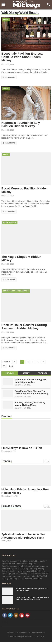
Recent (26, 373)
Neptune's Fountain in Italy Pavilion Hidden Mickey (20, 124)
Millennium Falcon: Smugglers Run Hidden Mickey (30, 380)
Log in (40, 637)
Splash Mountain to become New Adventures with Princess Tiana (23, 536)
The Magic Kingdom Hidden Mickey (21, 258)
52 (4, 366)
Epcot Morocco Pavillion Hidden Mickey (24, 190)
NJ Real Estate (22, 620)
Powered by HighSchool (20, 637)
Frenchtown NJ (9, 620)
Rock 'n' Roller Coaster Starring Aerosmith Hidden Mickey (24, 326)
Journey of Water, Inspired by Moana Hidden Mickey (30, 403)
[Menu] (3, 4)
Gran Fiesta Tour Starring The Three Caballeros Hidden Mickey (31, 392)
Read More (9, 77)
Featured (42, 373)
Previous (6, 362)
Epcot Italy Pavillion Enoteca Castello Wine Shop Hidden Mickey (22, 57)
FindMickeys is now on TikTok (21, 447)
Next (11, 366)
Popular (10, 373)
